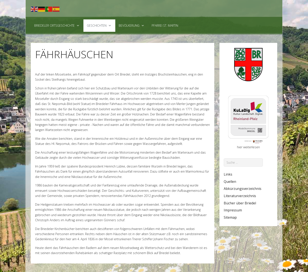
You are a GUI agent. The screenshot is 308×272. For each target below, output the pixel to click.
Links (228, 174)
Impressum (233, 210)
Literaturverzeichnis (240, 195)
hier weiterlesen (248, 147)
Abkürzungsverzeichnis (242, 188)
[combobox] (243, 162)
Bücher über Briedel (240, 203)
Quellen (230, 181)
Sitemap (230, 217)
